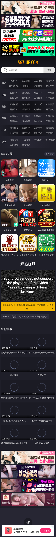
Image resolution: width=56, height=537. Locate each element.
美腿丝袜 (14, 121)
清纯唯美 (26, 121)
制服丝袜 (14, 109)
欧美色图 (38, 116)
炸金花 (26, 85)
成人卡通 (38, 104)
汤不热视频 (50, 139)
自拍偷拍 (26, 92)
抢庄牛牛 (50, 85)
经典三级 (26, 109)
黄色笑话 (38, 132)
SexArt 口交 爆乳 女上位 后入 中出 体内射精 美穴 (25, 316)
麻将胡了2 (13, 85)
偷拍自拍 (26, 104)
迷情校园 (14, 132)
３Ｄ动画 (50, 92)
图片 (4, 118)
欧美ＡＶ (38, 92)
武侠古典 (50, 127)
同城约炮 (14, 139)
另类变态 (50, 109)
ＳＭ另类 (50, 97)
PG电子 (13, 80)
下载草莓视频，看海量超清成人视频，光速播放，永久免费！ (28, 306)
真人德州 (26, 80)
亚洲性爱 (14, 104)
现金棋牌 (38, 85)
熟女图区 (38, 121)
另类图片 (50, 121)
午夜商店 (26, 139)
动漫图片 (50, 116)
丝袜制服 (26, 97)
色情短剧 (26, 144)
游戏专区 (50, 80)
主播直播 (38, 97)
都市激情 (14, 127)
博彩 (4, 83)
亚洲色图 (26, 116)
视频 (4, 94)
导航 (4, 141)
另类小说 (26, 132)
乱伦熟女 (38, 109)
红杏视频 (14, 144)
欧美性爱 (50, 104)
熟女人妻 (14, 97)
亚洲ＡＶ (14, 92)
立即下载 (45, 530)
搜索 (49, 70)
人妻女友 (38, 127)
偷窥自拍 (14, 116)
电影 (4, 106)
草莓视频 (38, 139)
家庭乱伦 (26, 127)
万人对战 (38, 80)
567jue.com (28, 63)
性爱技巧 (50, 132)
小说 (4, 130)
